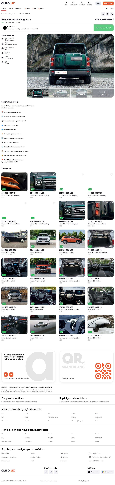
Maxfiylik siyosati (84, 481)
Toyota (73, 413)
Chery (26, 413)
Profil (32, 461)
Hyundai (27, 421)
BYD (2, 413)
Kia (2, 417)
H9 (20, 14)
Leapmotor (98, 417)
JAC (49, 413)
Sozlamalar (63, 461)
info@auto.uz (94, 453)
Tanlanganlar (64, 453)
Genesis (97, 434)
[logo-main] (8, 3)
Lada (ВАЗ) (28, 441)
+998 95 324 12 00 (96, 461)
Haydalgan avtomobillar (8, 457)
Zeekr (96, 421)
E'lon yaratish (5, 461)
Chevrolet (4, 421)
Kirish (98, 3)
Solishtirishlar (64, 457)
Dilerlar (33, 453)
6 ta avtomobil (33, 29)
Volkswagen (98, 438)
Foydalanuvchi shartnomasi (48, 481)
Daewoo (50, 441)
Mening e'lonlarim (36, 457)
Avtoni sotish (108, 3)
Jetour (50, 421)
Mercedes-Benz (53, 417)
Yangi (11, 14)
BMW (96, 413)
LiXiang (73, 417)
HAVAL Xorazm (12, 27)
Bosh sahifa (4, 14)
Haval (15, 14)
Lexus (73, 438)
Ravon (73, 434)
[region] (70, 61)
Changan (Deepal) (77, 421)
